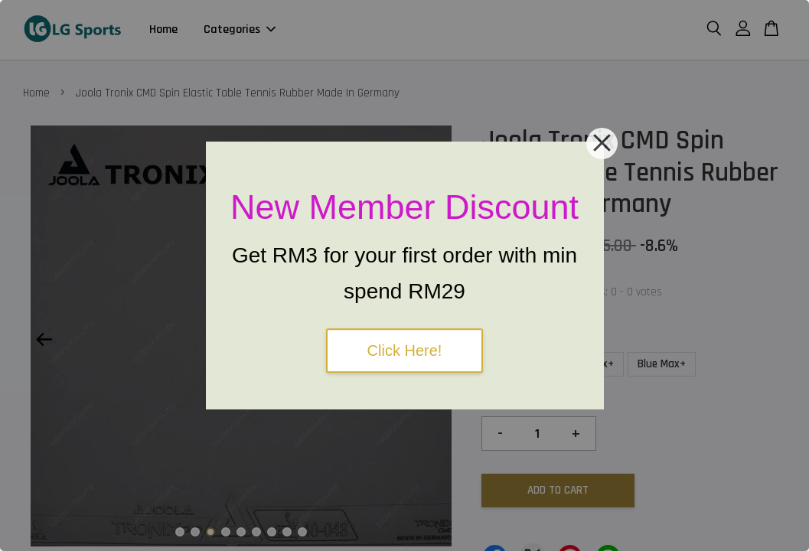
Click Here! (404, 350)
